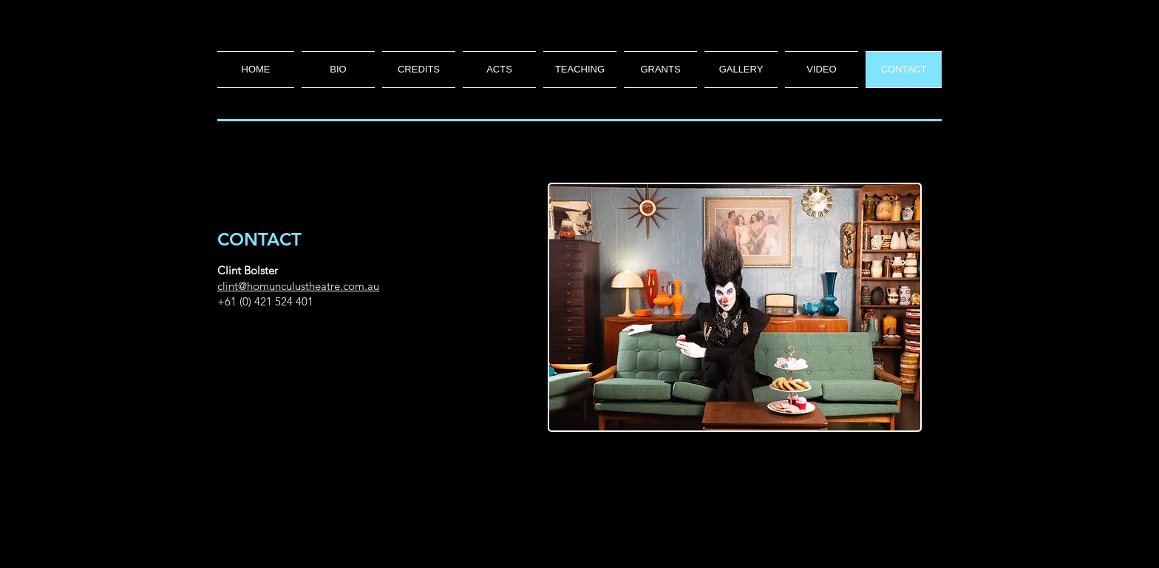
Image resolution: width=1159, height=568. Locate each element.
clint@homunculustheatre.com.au (298, 286)
